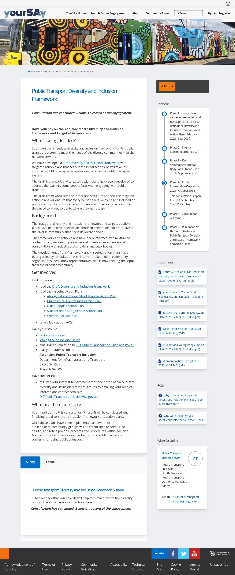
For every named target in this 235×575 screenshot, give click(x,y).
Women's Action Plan (62, 316)
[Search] (188, 13)
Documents (165, 262)
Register (224, 13)
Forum (50, 462)
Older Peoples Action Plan (65, 306)
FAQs (160, 386)
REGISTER (167, 86)
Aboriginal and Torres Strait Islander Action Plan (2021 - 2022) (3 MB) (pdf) (181, 296)
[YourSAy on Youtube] (194, 553)
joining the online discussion (59, 340)
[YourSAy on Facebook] (173, 553)
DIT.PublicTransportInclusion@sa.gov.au (105, 345)
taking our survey (52, 335)
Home (31, 71)
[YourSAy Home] (76, 13)
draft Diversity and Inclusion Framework (91, 163)
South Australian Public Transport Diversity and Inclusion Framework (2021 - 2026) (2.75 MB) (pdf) (181, 276)
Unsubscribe (219, 564)
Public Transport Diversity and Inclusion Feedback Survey (78, 490)
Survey (30, 462)
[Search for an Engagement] (109, 13)
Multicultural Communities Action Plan (74, 301)
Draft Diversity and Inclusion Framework (81, 286)
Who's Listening (167, 440)
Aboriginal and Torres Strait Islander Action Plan (81, 296)
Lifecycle (163, 104)
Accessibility (118, 564)
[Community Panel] (157, 13)
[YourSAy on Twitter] (183, 553)
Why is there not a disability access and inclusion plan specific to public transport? (181, 400)
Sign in (212, 13)
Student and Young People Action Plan (74, 311)
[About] (136, 13)
